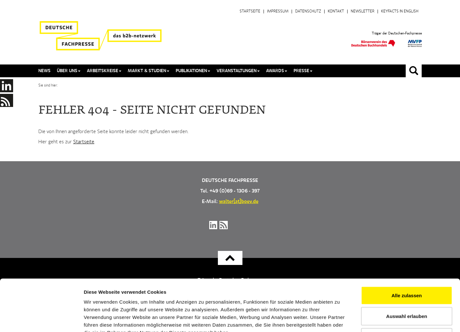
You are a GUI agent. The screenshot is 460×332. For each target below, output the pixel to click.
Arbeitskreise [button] (104, 71)
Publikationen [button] (193, 71)
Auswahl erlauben (406, 269)
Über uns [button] (68, 71)
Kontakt (336, 11)
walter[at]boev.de (238, 201)
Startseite (250, 11)
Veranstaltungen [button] (238, 71)
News (44, 71)
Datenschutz (308, 11)
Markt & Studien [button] (148, 71)
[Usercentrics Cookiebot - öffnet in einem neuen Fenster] (41, 319)
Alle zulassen (406, 248)
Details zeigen (340, 319)
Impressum (277, 11)
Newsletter (362, 11)
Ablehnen (407, 290)
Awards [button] (276, 71)
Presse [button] (303, 71)
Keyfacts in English (399, 11)
